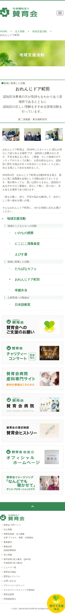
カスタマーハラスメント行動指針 (19, 590)
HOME (3, 31)
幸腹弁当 (21, 290)
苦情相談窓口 (10, 599)
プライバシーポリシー (14, 585)
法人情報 (20, 31)
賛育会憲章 (9, 594)
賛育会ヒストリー (12, 576)
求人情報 (8, 555)
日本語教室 (22, 304)
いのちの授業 (24, 233)
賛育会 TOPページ (12, 525)
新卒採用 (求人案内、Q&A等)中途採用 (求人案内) (17, 561)
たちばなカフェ (26, 269)
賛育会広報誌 (10, 572)
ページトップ (32, 506)
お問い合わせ (10, 581)
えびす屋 (21, 254)
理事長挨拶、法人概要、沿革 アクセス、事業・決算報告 (18, 536)
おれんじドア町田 (27, 279)
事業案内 (8, 542)
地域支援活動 (39, 31)
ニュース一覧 (10, 567)
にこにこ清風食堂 (27, 243)
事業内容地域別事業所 (10, 548)
